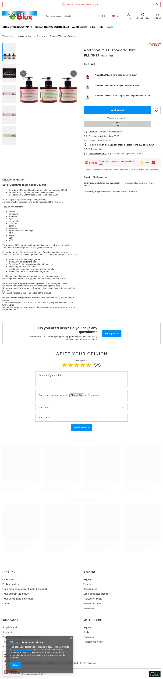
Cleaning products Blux (52, 27)
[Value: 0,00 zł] (157, 16)
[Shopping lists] (142, 16)
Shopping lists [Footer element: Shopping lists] (90, 589)
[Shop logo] (19, 16)
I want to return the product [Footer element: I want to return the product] (15, 594)
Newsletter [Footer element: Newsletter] (88, 608)
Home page (20, 36)
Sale (110, 27)
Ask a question (111, 333)
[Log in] (128, 16)
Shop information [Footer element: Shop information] (10, 627)
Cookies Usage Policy (22, 649)
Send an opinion (81, 427)
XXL (101, 27)
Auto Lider (79, 27)
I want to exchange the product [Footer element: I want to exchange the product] (17, 598)
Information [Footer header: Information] (10, 620)
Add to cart (117, 110)
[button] (23, 73)
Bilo (93, 27)
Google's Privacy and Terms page (34, 657)
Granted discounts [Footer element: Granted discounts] (92, 603)
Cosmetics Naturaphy (17, 27)
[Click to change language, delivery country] (115, 16)
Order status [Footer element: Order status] (8, 579)
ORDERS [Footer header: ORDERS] (8, 572)
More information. (151, 170)
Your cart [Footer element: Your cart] (87, 584)
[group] (48, 73)
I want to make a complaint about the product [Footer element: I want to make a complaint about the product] (24, 589)
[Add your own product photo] (90, 395)
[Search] (103, 16)
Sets (38, 36)
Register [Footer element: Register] (87, 579)
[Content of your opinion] (81, 379)
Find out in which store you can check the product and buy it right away (121, 145)
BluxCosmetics (100, 177)
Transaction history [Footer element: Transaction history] (92, 598)
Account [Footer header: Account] (89, 572)
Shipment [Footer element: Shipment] (7, 632)
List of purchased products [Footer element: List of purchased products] (96, 594)
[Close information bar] (157, 4)
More (151, 183)
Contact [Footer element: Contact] (6, 603)
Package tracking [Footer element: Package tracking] (10, 584)
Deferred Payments (97, 153)
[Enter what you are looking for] (75, 16)
